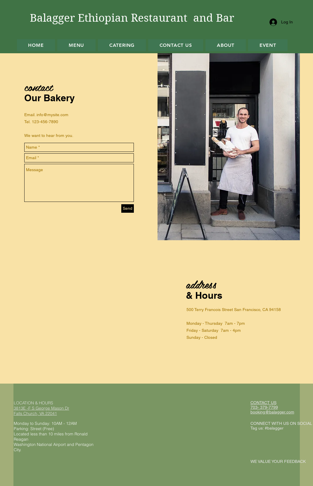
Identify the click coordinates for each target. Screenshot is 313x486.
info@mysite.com (52, 114)
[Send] (127, 208)
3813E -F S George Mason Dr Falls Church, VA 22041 (41, 411)
